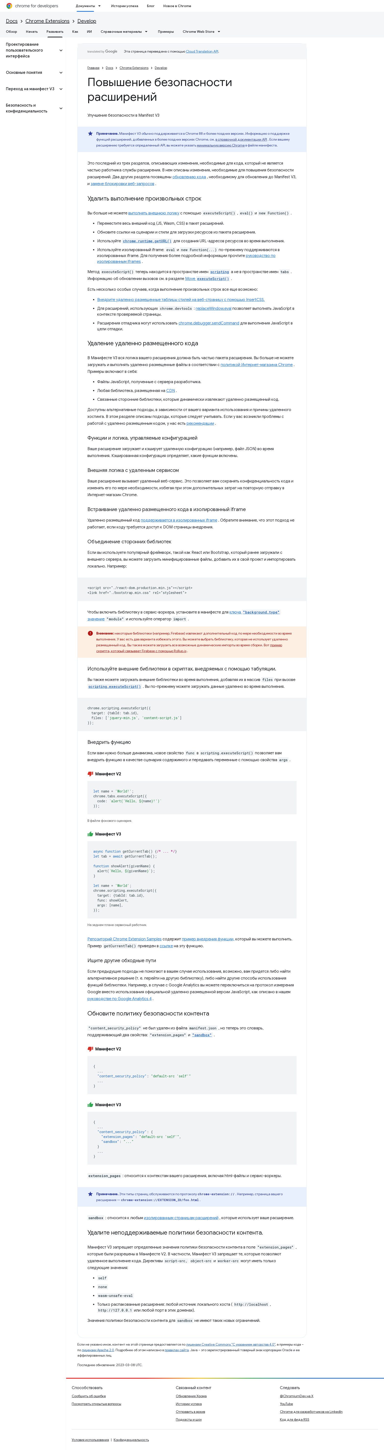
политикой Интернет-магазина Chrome (257, 364)
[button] (29, 50)
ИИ (89, 31)
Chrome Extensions (47, 21)
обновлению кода (189, 177)
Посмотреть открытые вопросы (96, 1404)
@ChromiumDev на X (296, 1396)
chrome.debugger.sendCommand (209, 323)
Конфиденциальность (131, 1440)
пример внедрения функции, (208, 939)
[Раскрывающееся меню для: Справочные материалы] (148, 31)
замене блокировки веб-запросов (122, 183)
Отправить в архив (190, 1411)
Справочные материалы (121, 31)
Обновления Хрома (191, 1396)
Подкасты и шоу (189, 1419)
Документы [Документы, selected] (85, 6)
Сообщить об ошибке (89, 1396)
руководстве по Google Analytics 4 (119, 998)
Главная (93, 68)
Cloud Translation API (202, 51)
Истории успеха (124, 6)
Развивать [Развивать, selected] (55, 31)
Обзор (11, 31)
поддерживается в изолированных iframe (179, 520)
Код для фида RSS (294, 1419)
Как (75, 31)
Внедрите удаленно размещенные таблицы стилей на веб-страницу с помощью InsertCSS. (181, 299)
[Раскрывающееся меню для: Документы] (101, 6)
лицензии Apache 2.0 (98, 1350)
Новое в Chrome (177, 6)
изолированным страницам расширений (181, 1218)
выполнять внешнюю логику (153, 213)
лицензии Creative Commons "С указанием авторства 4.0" (230, 1344)
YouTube (286, 1404)
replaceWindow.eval (213, 308)
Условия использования (90, 1440)
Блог (151, 6)
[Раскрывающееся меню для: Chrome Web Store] (220, 31)
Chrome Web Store (199, 31)
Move (207, 278)
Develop (86, 21)
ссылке (166, 946)
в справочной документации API (241, 139)
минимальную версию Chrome (221, 145)
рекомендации (200, 423)
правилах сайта (177, 1350)
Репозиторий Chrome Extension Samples (124, 939)
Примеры (166, 31)
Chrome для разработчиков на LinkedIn (311, 1411)
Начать (32, 31)
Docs (12, 21)
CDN (170, 390)
